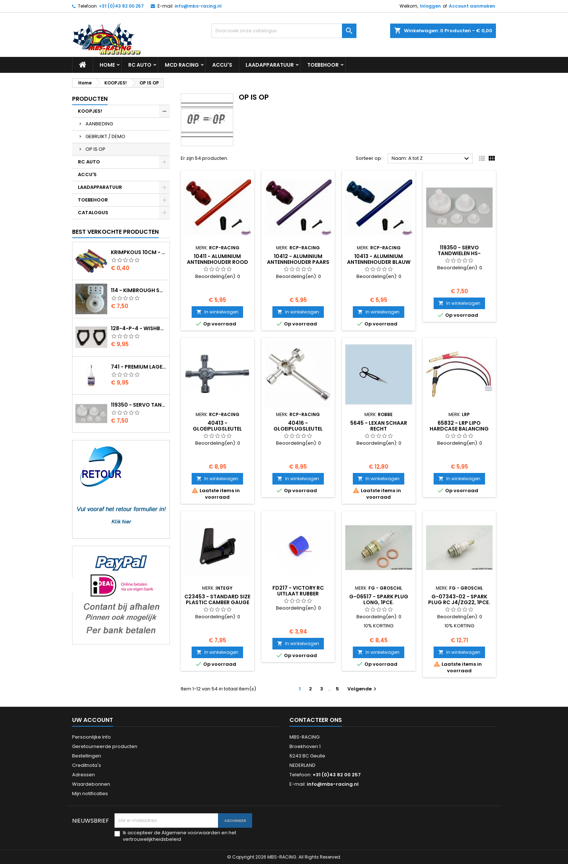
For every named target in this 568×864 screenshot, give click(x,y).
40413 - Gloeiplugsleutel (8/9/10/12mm (217, 428)
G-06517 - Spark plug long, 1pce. (378, 599)
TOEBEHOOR (323, 64)
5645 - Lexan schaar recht (378, 425)
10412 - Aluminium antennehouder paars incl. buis (298, 262)
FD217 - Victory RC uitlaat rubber (298, 590)
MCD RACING (182, 64)
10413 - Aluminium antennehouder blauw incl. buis (378, 262)
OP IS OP (95, 149)
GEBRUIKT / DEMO (105, 136)
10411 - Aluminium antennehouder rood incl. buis (217, 262)
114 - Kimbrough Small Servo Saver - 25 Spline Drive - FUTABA (139, 290)
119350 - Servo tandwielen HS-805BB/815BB (139, 405)
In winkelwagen (217, 312)
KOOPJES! (90, 111)
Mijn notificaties (90, 793)
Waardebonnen (91, 784)
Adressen (83, 774)
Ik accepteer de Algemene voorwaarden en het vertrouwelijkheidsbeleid (179, 836)
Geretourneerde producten (104, 746)
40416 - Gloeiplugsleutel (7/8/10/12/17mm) (298, 428)
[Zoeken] (284, 31)
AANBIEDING (99, 123)
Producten (90, 99)
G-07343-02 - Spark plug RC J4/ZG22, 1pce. (459, 599)
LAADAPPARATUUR (270, 64)
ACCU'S (222, 64)
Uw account (92, 720)
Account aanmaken (472, 6)
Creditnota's (86, 765)
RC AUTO (139, 64)
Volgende (362, 688)
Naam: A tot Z (431, 158)
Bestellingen (86, 755)
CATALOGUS (93, 212)
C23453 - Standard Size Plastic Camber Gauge (217, 599)
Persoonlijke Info (91, 737)
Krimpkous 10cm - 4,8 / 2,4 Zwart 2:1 (139, 252)
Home (107, 64)
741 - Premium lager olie (139, 367)
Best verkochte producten (115, 232)
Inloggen (430, 6)
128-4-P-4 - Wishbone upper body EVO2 (139, 328)
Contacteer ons (315, 720)
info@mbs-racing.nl (198, 6)
